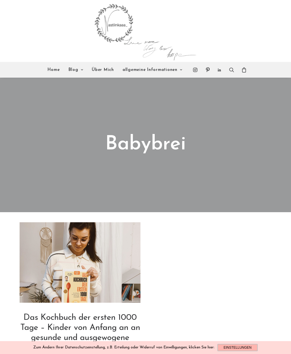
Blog (76, 70)
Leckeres (74, 337)
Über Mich (103, 70)
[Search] (232, 69)
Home (54, 70)
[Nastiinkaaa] (145, 31)
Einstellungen (238, 348)
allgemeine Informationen (152, 70)
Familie (88, 337)
